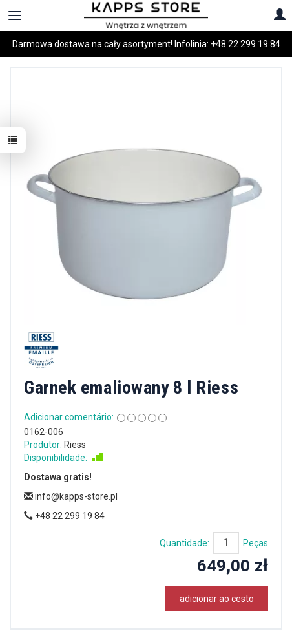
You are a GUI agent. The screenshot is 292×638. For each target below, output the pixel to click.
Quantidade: (184, 543)
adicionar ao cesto (217, 598)
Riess (75, 445)
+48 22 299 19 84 (245, 44)
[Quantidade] (226, 543)
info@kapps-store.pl (71, 496)
